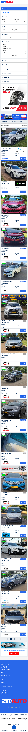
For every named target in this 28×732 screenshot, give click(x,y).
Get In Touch (4, 714)
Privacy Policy (23, 714)
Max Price (16, 19)
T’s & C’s (10, 714)
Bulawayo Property (5, 669)
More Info (23, 158)
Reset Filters (5, 12)
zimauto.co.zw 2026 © (21, 719)
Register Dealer (4, 693)
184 (16, 639)
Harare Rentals (4, 667)
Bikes (2, 679)
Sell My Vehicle (4, 692)
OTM (2, 672)
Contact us (3, 690)
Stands (2, 671)
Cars (2, 677)
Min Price (4, 19)
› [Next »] (19, 639)
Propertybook (4, 666)
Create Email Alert (14, 653)
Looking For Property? (14, 715)
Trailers (2, 682)
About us (3, 689)
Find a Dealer (4, 684)
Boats (2, 680)
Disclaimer (15, 714)
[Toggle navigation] (26, 2)
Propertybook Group (16, 724)
